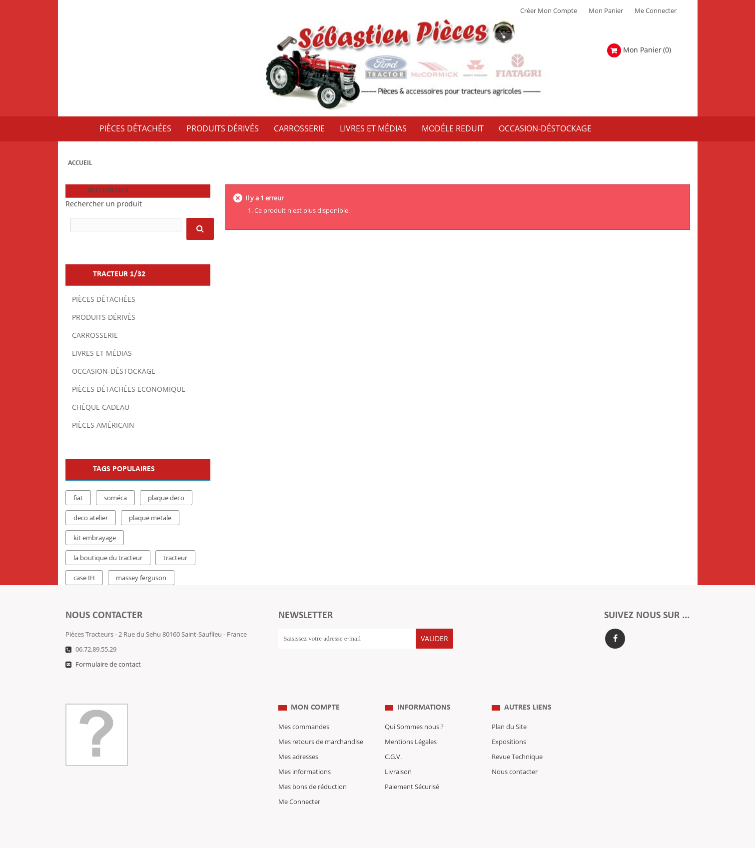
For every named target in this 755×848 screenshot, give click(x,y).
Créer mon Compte (548, 11)
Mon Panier (606, 11)
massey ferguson (141, 578)
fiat (78, 498)
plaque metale (150, 518)
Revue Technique (517, 737)
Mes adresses (298, 737)
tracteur (175, 558)
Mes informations (304, 752)
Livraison (398, 752)
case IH (84, 578)
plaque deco (166, 498)
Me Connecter (656, 11)
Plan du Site (509, 707)
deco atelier (90, 518)
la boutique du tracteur (107, 558)
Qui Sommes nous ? (414, 707)
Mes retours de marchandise (320, 722)
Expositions (509, 722)
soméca (115, 498)
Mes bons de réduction (312, 767)
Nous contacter (515, 752)
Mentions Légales (411, 722)
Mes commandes (303, 707)
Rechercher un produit (103, 204)
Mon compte (315, 688)
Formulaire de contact (108, 665)
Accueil (80, 163)
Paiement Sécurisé (412, 767)
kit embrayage (94, 538)
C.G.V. (393, 737)
